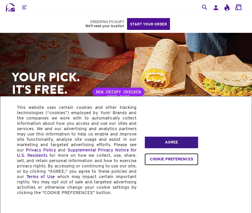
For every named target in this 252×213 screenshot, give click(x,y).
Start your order (148, 24)
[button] (24, 7)
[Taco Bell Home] (10, 7)
